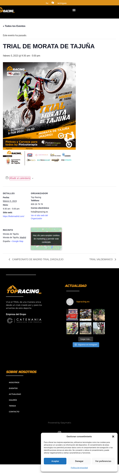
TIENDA (12, 406)
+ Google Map (16, 241)
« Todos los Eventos (14, 26)
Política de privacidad (79, 468)
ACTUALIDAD (15, 394)
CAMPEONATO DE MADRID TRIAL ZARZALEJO (38, 259)
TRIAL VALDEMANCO (101, 259)
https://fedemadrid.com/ (13, 216)
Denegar (79, 461)
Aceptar (55, 461)
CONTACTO (14, 412)
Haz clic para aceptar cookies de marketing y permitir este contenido (46, 238)
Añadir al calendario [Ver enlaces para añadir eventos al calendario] (20, 178)
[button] (113, 436)
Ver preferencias (103, 461)
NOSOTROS (14, 382)
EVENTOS (13, 388)
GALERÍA (13, 400)
